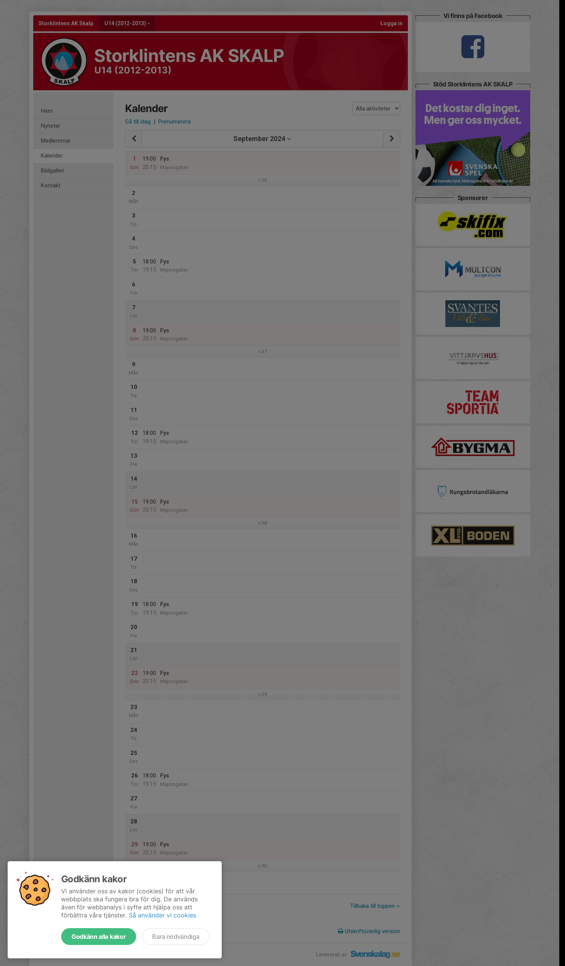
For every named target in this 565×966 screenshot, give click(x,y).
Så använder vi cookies (162, 915)
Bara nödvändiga (175, 936)
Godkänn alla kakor (98, 936)
